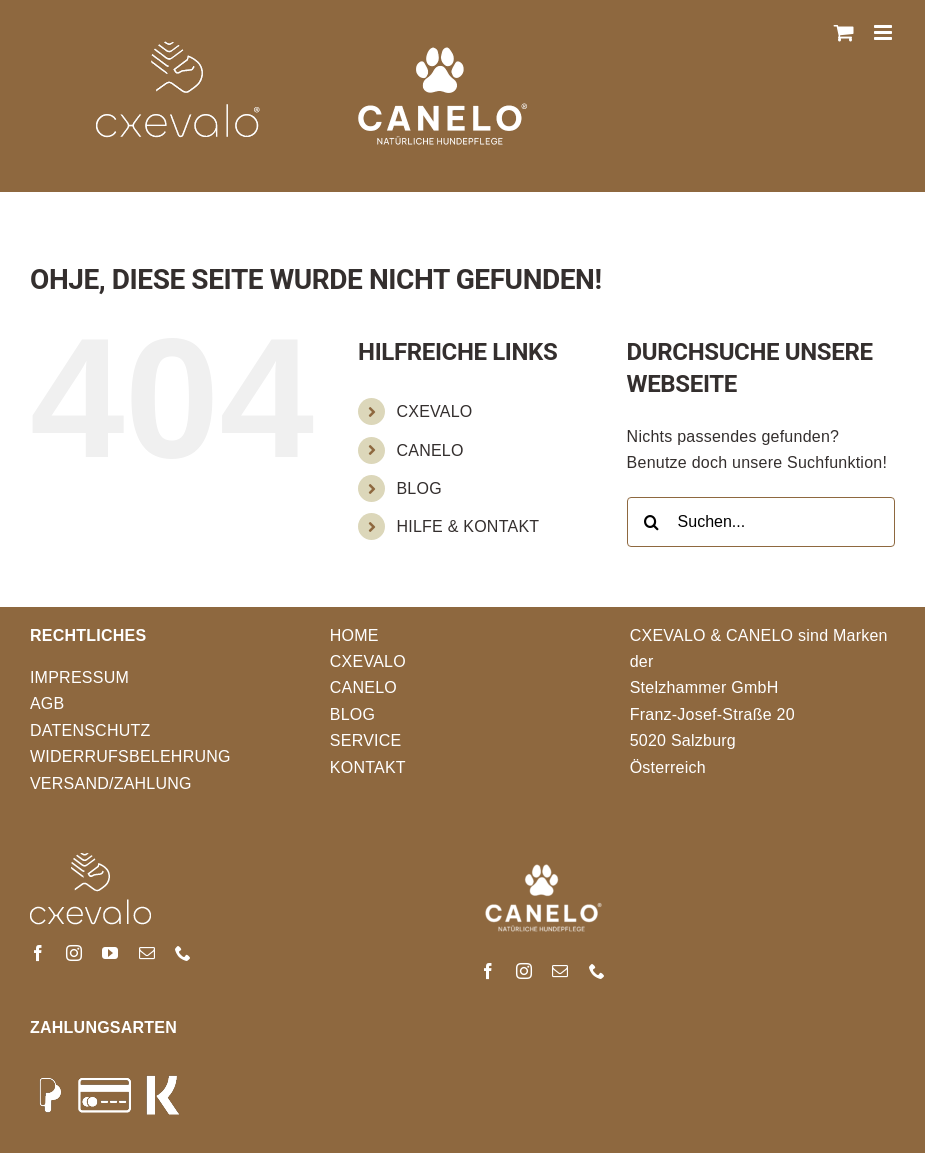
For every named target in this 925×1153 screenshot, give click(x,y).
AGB (47, 703)
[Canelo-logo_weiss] (543, 860)
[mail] (147, 953)
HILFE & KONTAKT (467, 526)
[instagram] (74, 953)
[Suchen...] (761, 522)
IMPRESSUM (79, 677)
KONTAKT (368, 767)
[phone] (183, 953)
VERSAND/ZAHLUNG (111, 783)
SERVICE (366, 740)
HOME (354, 635)
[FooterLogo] (90, 860)
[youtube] (110, 953)
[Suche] (652, 522)
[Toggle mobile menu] (884, 32)
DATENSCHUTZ (90, 730)
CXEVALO (434, 411)
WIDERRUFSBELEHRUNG (130, 756)
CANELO (429, 450)
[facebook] (38, 953)
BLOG (418, 488)
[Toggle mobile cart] (844, 32)
